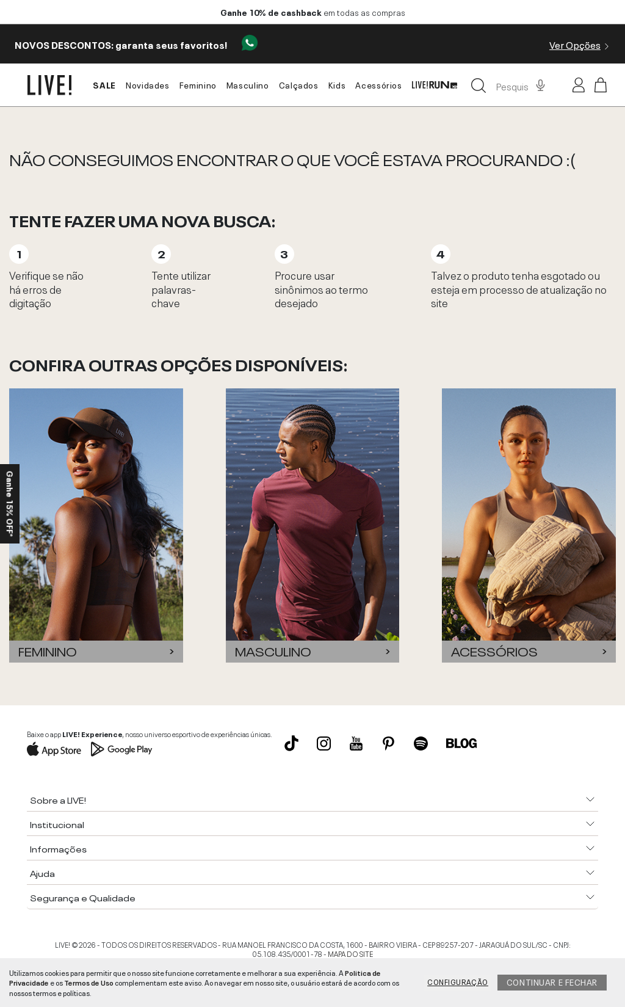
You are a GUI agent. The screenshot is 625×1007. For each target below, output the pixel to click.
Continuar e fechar (552, 981)
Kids (337, 84)
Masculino (247, 84)
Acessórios (378, 84)
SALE (104, 84)
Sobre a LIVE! (58, 799)
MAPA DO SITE (350, 953)
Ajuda (42, 873)
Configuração (457, 981)
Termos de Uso (89, 981)
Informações (58, 848)
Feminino (198, 84)
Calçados (299, 84)
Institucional (57, 824)
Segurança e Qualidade (82, 897)
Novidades (148, 84)
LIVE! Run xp (434, 85)
